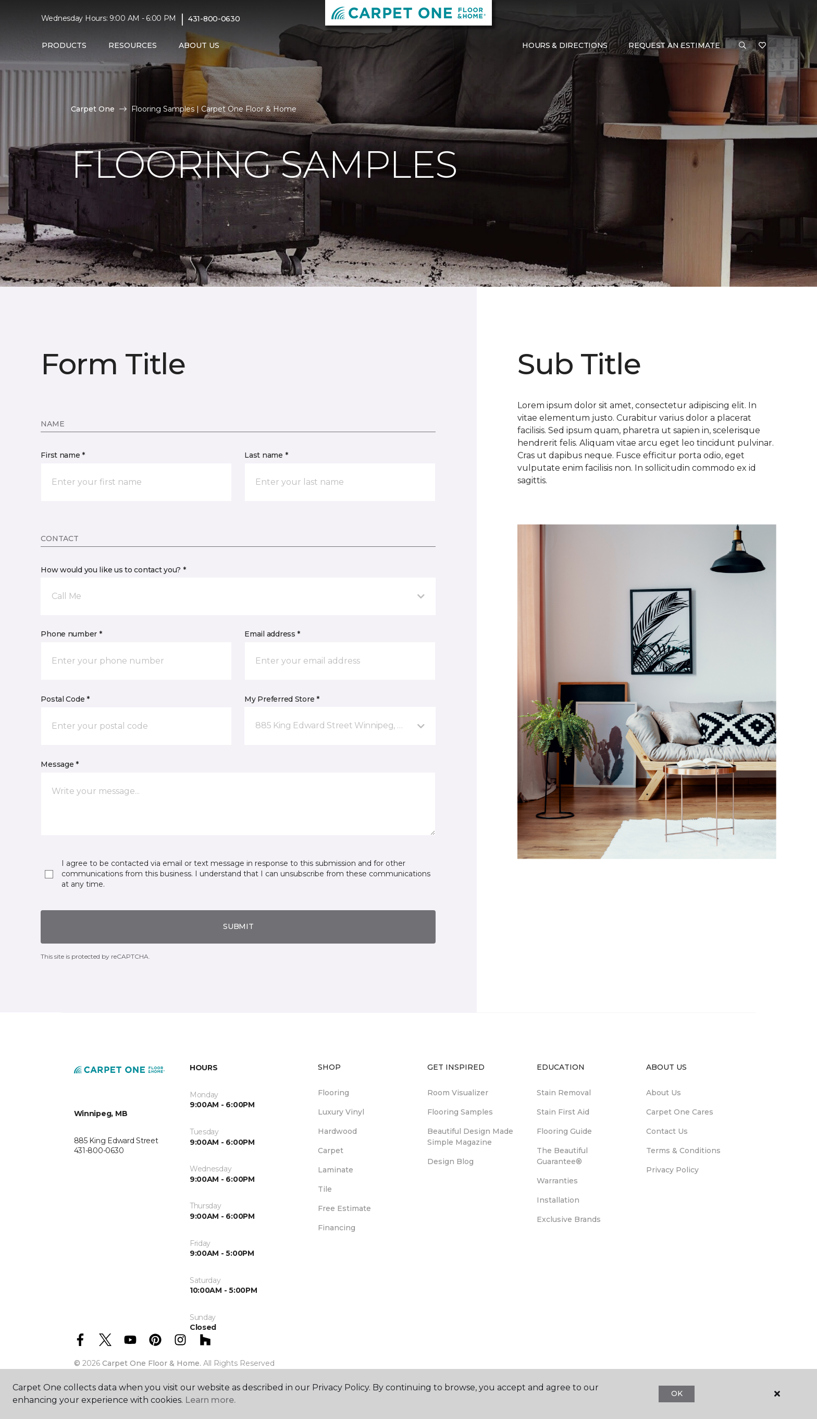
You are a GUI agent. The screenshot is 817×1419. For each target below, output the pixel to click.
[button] (742, 45)
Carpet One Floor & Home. (151, 1363)
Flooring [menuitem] (333, 1092)
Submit (238, 926)
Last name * (266, 455)
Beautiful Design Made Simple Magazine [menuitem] (470, 1137)
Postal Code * (65, 699)
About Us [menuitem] (663, 1092)
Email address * (272, 634)
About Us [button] (199, 45)
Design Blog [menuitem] (450, 1161)
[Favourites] (762, 45)
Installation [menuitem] (558, 1200)
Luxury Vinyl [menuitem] (341, 1112)
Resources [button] (132, 45)
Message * (59, 764)
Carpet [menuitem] (330, 1150)
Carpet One (93, 109)
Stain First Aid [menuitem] (563, 1112)
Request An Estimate (674, 45)
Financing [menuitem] (336, 1227)
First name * (63, 455)
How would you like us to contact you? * (113, 569)
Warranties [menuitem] (557, 1180)
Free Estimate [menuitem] (344, 1208)
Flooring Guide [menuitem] (564, 1131)
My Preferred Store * (281, 699)
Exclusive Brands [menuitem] (569, 1219)
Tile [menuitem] (325, 1189)
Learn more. (210, 1400)
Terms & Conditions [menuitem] (683, 1150)
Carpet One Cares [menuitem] (679, 1112)
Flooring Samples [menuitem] (460, 1112)
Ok (676, 1393)
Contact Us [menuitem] (667, 1131)
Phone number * (71, 634)
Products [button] (64, 45)
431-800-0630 (214, 18)
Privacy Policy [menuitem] (672, 1170)
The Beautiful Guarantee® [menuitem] (562, 1156)
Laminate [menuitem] (335, 1170)
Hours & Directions (565, 45)
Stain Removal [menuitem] (564, 1092)
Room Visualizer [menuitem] (457, 1092)
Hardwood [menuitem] (337, 1131)
